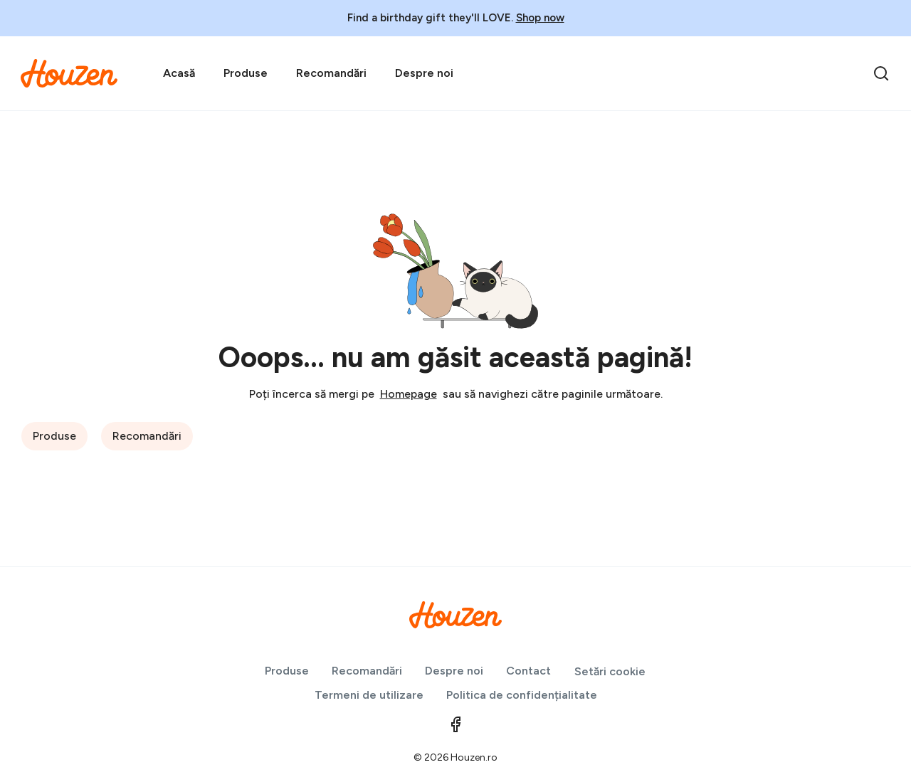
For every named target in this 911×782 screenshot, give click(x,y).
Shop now (540, 17)
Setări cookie (610, 671)
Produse (245, 73)
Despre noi (424, 73)
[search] (881, 73)
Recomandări (331, 73)
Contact (528, 670)
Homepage (408, 394)
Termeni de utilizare (369, 695)
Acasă (179, 73)
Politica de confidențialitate (521, 695)
